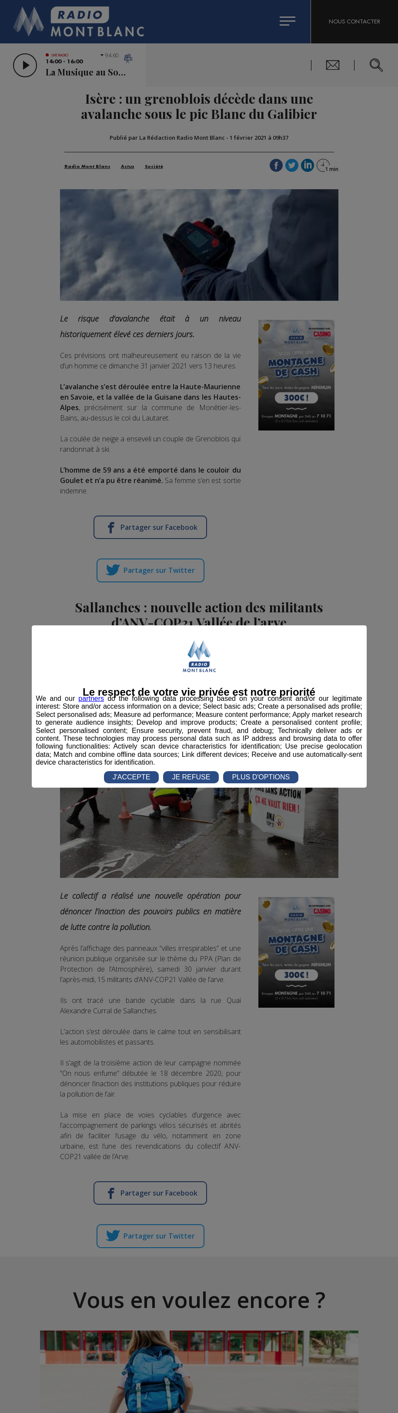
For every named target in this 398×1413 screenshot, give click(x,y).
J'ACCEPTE (132, 777)
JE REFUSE (191, 777)
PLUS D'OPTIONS (261, 777)
